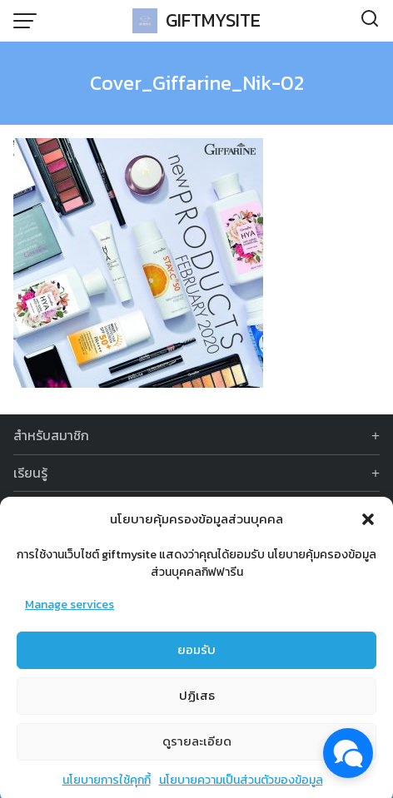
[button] (368, 525)
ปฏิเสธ (197, 701)
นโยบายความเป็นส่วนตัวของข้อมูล (241, 785)
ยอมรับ (196, 655)
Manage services (69, 610)
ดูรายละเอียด (196, 746)
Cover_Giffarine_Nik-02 (197, 82)
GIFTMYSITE (213, 20)
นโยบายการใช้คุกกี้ (106, 785)
